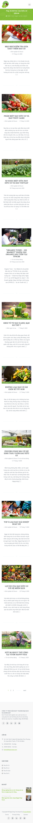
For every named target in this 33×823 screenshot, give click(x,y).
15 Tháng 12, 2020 (17, 54)
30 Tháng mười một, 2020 (17, 188)
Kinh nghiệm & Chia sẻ (17, 51)
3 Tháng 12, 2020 (24, 121)
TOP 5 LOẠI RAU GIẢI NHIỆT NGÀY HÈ (16, 523)
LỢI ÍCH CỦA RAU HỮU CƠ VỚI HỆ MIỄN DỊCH (16, 587)
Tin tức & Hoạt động (17, 259)
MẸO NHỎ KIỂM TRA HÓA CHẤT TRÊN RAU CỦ (16, 47)
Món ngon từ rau (11, 328)
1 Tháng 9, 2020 (22, 328)
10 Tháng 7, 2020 (24, 527)
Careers (25, 814)
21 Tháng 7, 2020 (17, 461)
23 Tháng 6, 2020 (24, 591)
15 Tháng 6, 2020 (24, 657)
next (24, 690)
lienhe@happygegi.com (10, 749)
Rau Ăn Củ (6, 765)
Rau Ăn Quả (7, 770)
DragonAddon (27, 811)
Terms (7, 814)
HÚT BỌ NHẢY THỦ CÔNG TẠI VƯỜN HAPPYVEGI (16, 653)
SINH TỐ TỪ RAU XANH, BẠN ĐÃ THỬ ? (16, 324)
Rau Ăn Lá (6, 768)
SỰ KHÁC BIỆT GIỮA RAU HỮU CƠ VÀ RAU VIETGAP (16, 182)
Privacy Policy (16, 814)
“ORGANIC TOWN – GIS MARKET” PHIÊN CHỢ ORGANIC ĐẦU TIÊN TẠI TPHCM (16, 253)
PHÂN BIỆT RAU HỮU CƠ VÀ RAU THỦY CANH (16, 117)
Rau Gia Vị (6, 773)
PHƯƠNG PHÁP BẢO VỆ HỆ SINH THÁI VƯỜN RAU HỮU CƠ (16, 453)
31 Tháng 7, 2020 (24, 392)
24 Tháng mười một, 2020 (17, 262)
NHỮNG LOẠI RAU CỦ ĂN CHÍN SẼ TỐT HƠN (16, 388)
